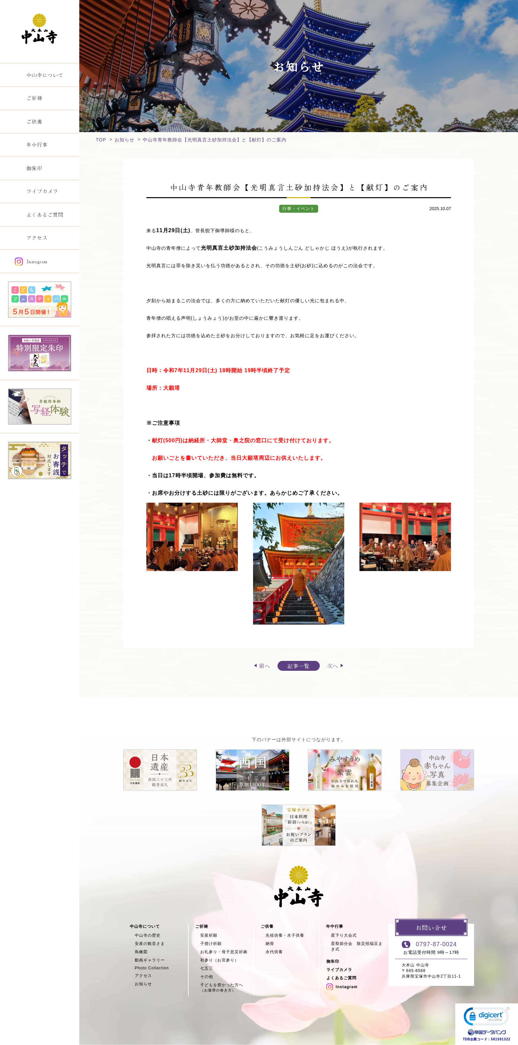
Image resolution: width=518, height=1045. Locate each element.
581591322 (500, 1039)
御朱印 (332, 961)
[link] (486, 1018)
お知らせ (124, 139)
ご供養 (267, 926)
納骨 (270, 943)
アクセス (143, 975)
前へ (264, 665)
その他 (206, 976)
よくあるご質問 (341, 978)
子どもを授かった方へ (226, 988)
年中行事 (334, 926)
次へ (332, 665)
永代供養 (274, 952)
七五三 (206, 968)
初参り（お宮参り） (219, 960)
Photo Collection (152, 968)
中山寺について (145, 926)
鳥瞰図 (141, 952)
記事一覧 (298, 666)
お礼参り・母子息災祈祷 (223, 952)
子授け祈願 (211, 943)
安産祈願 (208, 935)
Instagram (341, 987)
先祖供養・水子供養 (285, 935)
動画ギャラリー (150, 960)
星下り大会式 (344, 935)
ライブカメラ (339, 969)
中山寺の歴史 (148, 935)
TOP (101, 139)
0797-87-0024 (436, 944)
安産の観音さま (150, 943)
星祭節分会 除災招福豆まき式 (357, 946)
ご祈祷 (201, 926)
